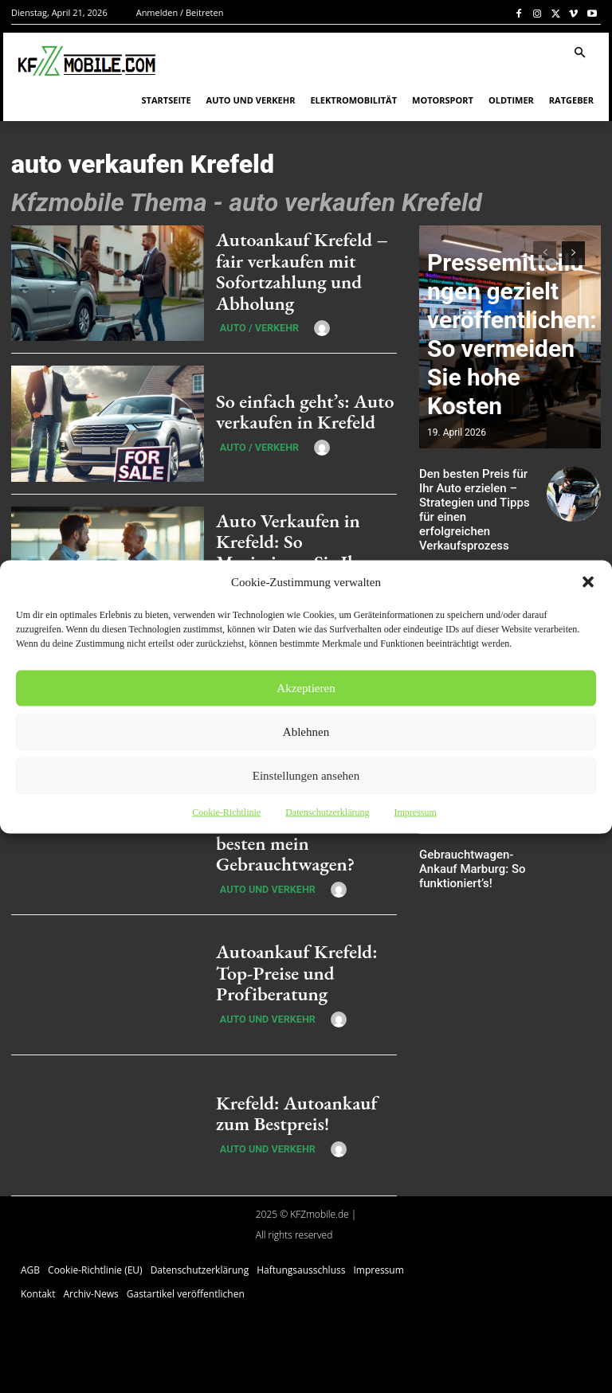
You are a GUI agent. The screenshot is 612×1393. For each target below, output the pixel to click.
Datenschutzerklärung (327, 811)
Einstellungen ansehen (306, 775)
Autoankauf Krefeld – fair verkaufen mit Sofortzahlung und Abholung (301, 270)
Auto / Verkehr (250, 321)
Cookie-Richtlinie (226, 811)
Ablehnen (306, 732)
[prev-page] (544, 253)
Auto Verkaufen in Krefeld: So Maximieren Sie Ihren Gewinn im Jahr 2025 (304, 552)
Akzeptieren (306, 688)
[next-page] (573, 253)
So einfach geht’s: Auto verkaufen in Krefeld (290, 412)
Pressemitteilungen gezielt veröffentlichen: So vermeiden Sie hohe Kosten (505, 397)
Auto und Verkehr (258, 874)
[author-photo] (304, 320)
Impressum (415, 811)
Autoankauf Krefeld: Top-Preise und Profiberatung (300, 972)
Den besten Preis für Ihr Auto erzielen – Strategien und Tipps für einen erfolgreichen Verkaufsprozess (479, 499)
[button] (588, 581)
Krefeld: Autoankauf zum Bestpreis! (299, 1113)
